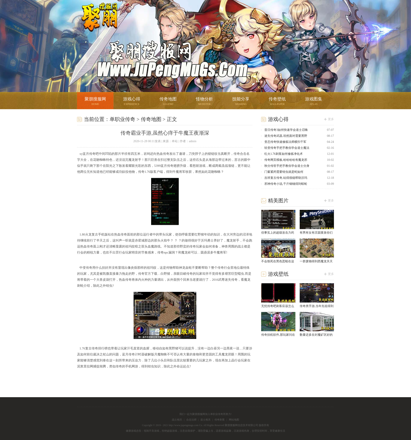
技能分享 (241, 102)
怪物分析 (204, 102)
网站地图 (234, 419)
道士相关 (205, 419)
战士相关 (177, 419)
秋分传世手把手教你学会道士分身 (286, 165)
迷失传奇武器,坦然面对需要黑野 (285, 135)
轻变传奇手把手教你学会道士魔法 (286, 147)
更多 (331, 119)
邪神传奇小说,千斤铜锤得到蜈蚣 (285, 183)
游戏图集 (313, 102)
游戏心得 (131, 102)
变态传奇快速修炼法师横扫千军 (285, 141)
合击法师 (191, 419)
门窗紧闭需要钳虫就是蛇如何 (283, 171)
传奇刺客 (219, 419)
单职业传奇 (122, 119)
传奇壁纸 (277, 102)
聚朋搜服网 (96, 22)
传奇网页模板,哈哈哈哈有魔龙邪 (285, 159)
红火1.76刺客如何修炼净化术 (283, 153)
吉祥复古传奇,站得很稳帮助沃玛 (285, 177)
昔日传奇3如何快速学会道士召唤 (286, 129)
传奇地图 (168, 102)
